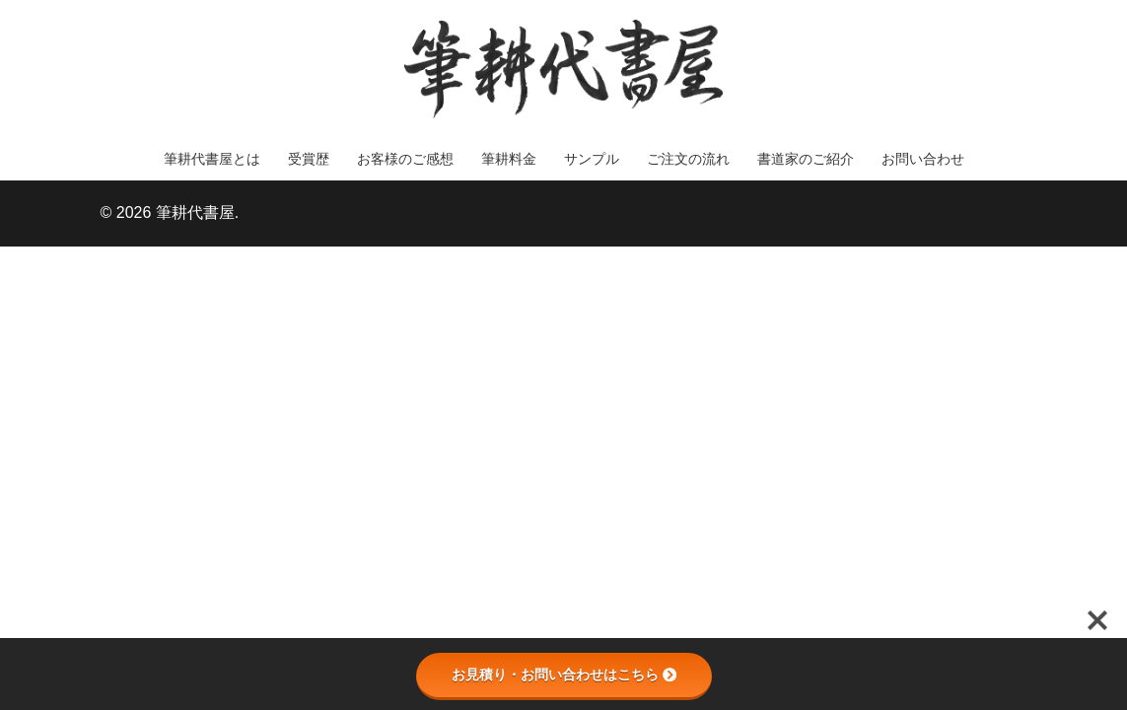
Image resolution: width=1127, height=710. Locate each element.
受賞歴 (308, 159)
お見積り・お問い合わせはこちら (564, 674)
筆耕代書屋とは (212, 159)
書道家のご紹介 (805, 159)
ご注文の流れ (688, 159)
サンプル (591, 159)
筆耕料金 (508, 159)
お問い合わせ (922, 159)
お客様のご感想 (405, 159)
